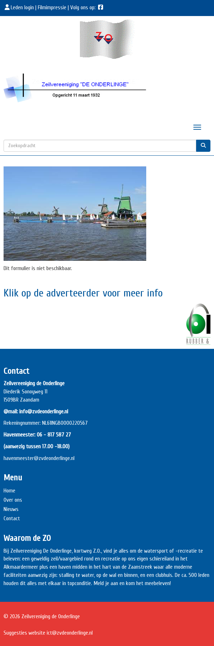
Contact (12, 518)
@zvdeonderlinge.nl (54, 458)
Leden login (19, 7)
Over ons (13, 500)
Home (9, 490)
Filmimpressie (52, 7)
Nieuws (11, 509)
